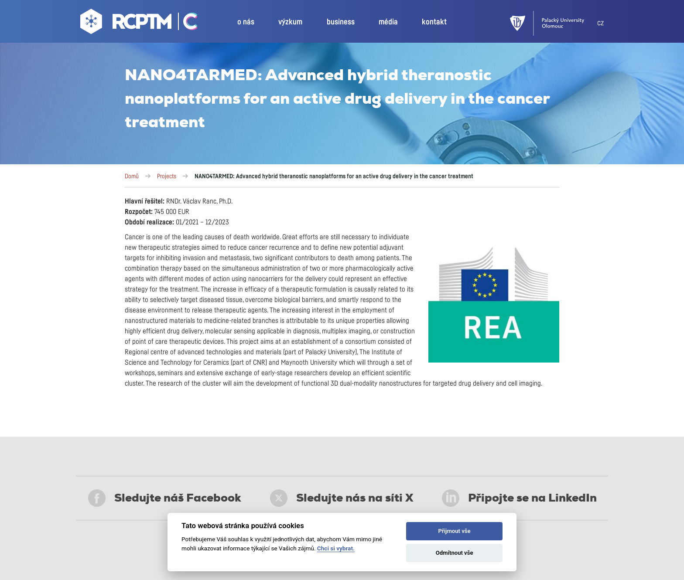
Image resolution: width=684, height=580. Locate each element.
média (388, 22)
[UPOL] (553, 23)
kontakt (434, 22)
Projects (166, 176)
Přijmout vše (454, 531)
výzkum (290, 22)
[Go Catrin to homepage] (186, 23)
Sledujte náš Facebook (164, 498)
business (341, 22)
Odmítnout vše (454, 552)
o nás (245, 22)
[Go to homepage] (127, 23)
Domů (132, 176)
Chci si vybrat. (336, 548)
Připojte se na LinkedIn (519, 498)
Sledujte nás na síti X (342, 498)
